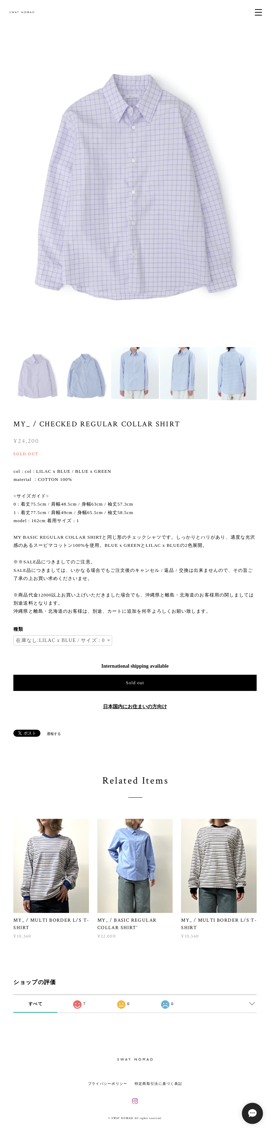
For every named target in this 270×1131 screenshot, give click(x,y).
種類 (18, 629)
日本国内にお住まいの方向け (135, 706)
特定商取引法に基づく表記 (158, 1084)
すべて (35, 1003)
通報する (54, 734)
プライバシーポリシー (108, 1084)
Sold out (135, 682)
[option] (135, 190)
